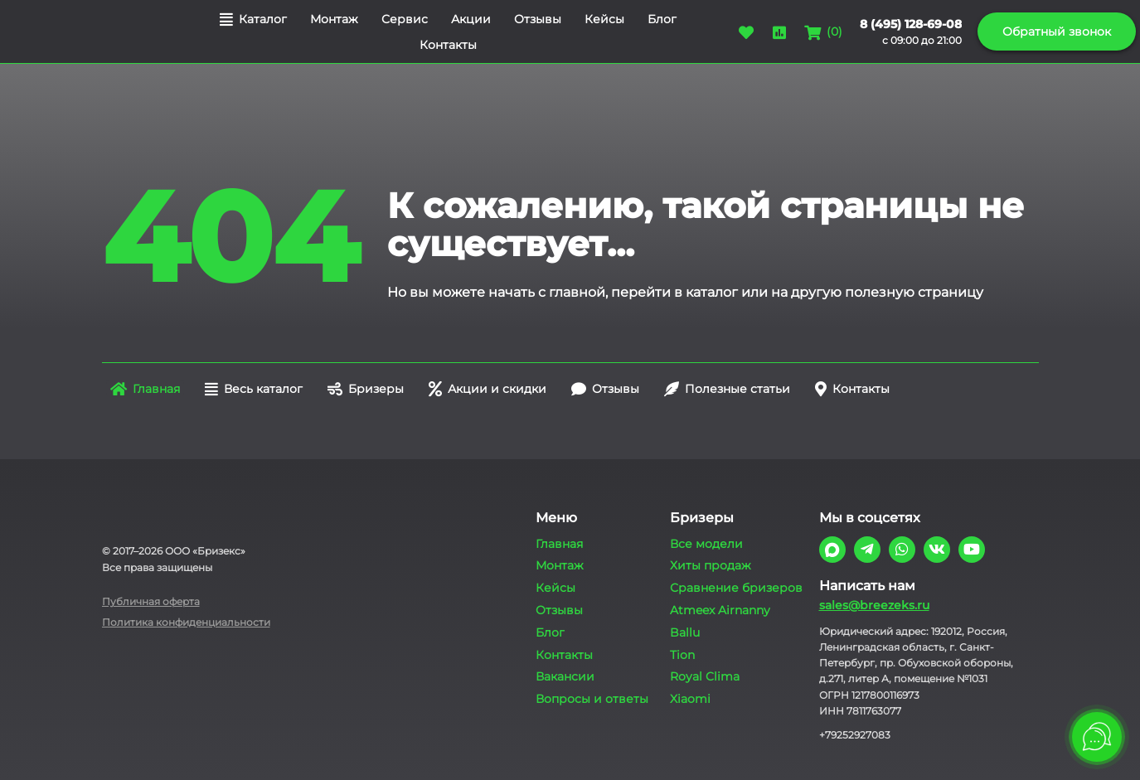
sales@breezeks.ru (874, 605)
